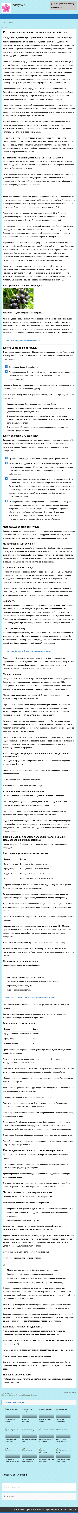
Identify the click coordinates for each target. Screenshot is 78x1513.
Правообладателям (52, 1510)
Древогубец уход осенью (10, 1420)
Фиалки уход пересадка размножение (46, 1460)
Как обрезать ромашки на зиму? (29, 1440)
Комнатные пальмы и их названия (46, 1440)
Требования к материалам (35, 1510)
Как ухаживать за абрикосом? (10, 1440)
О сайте (63, 1510)
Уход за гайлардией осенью (45, 1420)
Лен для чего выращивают (26, 1420)
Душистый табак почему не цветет (61, 1440)
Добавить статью (19, 1510)
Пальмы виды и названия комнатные (12, 1460)
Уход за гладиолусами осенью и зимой (63, 1460)
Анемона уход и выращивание (61, 1420)
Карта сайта (72, 1510)
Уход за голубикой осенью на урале (28, 1460)
